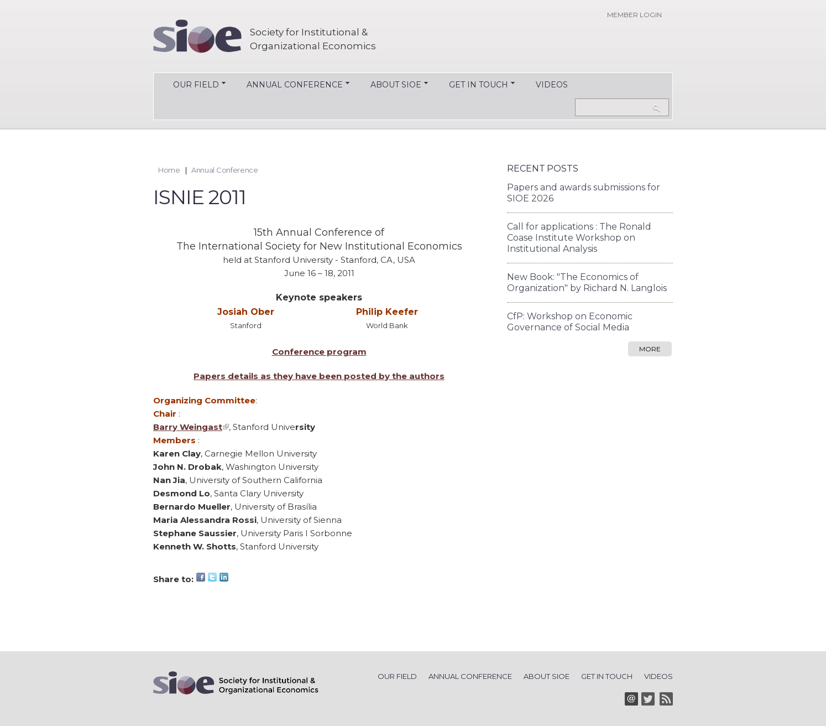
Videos (552, 85)
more (650, 349)
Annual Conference (289, 86)
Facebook (200, 577)
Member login (634, 15)
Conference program (319, 351)
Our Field (190, 86)
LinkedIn (223, 577)
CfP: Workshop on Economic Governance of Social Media (569, 322)
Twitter (212, 577)
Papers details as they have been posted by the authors (319, 376)
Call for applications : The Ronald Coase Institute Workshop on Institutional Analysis (579, 237)
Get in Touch (473, 86)
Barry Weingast (191, 427)
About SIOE (390, 86)
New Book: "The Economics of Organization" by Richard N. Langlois (587, 282)
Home (169, 169)
